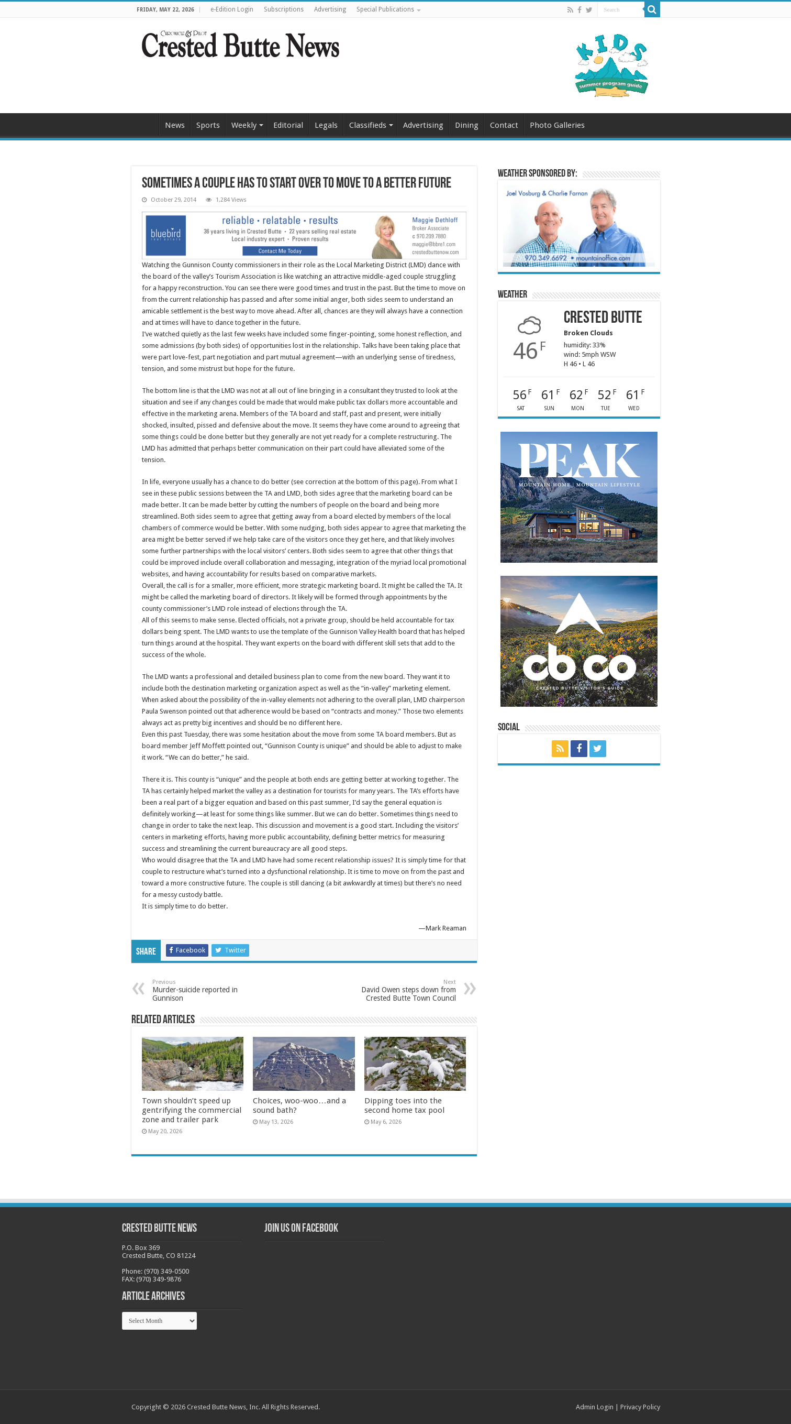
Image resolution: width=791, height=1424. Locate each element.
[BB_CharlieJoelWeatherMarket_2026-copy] (579, 225)
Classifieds (367, 125)
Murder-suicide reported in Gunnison (206, 990)
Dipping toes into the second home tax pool (404, 1105)
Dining (466, 125)
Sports (208, 125)
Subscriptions (284, 9)
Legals (326, 125)
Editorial (288, 125)
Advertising (330, 9)
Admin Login (595, 1407)
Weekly (244, 125)
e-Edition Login (231, 9)
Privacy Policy (640, 1407)
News (175, 125)
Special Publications (385, 9)
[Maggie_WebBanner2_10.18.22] (304, 235)
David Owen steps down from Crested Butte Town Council (402, 990)
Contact (504, 125)
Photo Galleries (557, 125)
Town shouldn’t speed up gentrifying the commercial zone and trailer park (191, 1110)
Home (145, 124)
